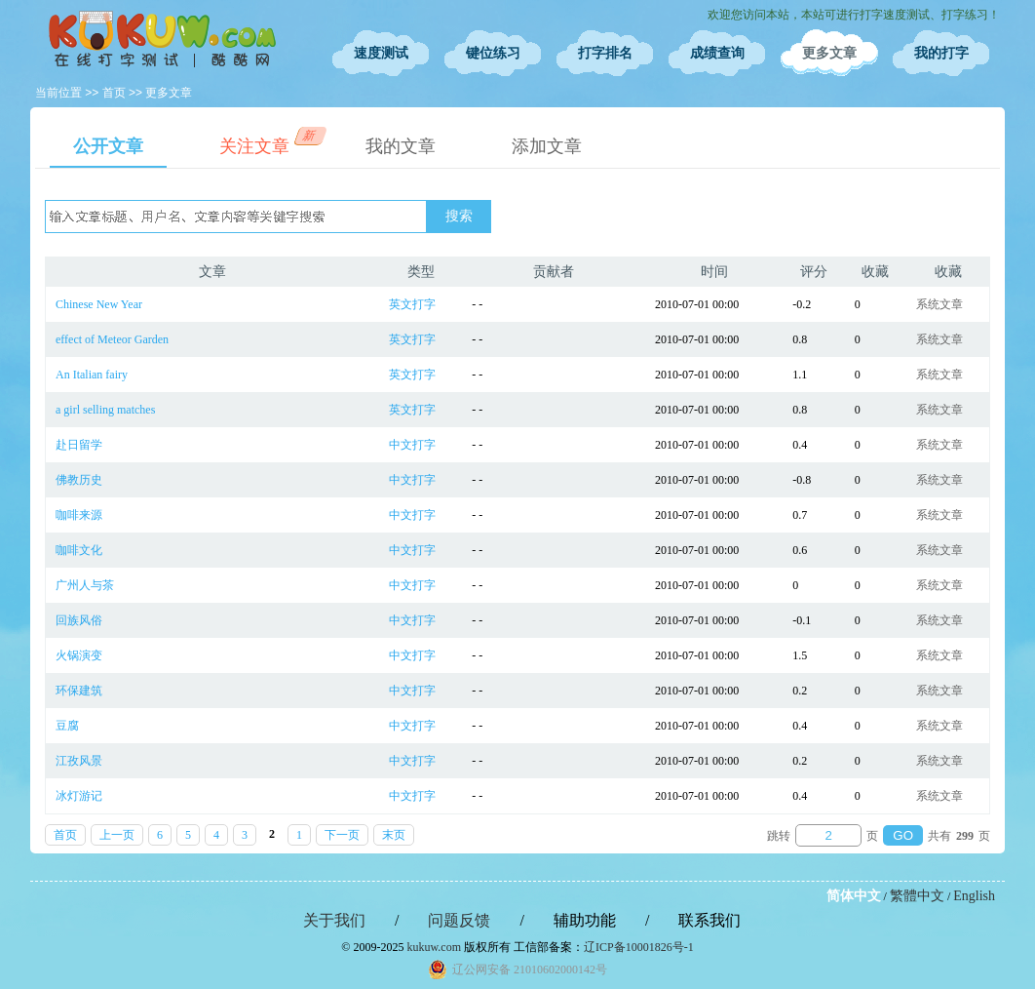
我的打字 (941, 53)
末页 (393, 835)
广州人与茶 (85, 585)
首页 (114, 92)
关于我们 (334, 920)
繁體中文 (917, 896)
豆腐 (67, 725)
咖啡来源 (79, 515)
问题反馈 (459, 920)
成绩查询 (717, 53)
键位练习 (493, 53)
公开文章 (108, 146)
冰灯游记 (79, 796)
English (974, 896)
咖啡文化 (79, 550)
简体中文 (853, 896)
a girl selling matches (105, 409)
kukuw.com (433, 947)
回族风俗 (79, 620)
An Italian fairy (92, 374)
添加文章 (547, 146)
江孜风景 (79, 761)
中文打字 (412, 445)
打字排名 (605, 53)
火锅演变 (79, 655)
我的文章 (400, 146)
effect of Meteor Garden (112, 339)
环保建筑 (79, 690)
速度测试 (381, 53)
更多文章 (829, 53)
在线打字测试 (161, 39)
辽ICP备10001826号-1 (639, 947)
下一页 (342, 835)
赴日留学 (79, 445)
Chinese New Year (99, 304)
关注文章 (266, 141)
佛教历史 (79, 480)
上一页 (116, 835)
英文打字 (412, 304)
